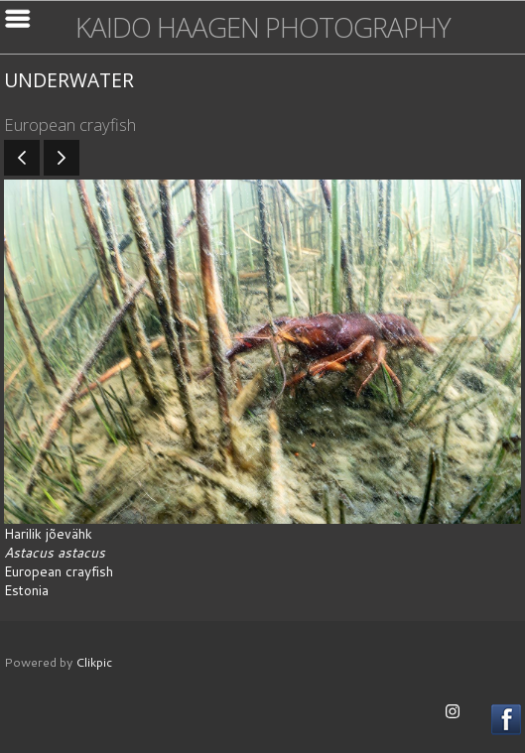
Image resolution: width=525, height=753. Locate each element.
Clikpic (93, 662)
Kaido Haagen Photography (263, 27)
